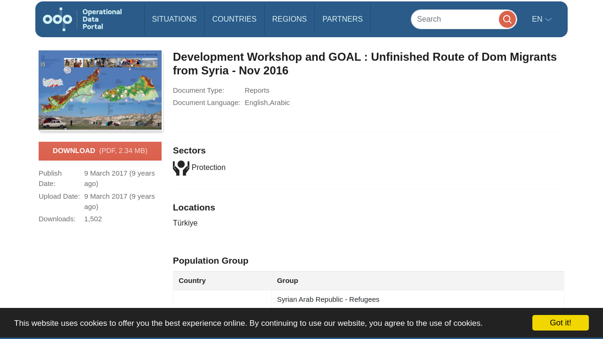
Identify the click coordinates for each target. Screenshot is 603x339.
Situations (174, 19)
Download (100, 151)
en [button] (538, 19)
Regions (289, 19)
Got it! (560, 322)
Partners (342, 19)
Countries (234, 19)
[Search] (464, 19)
